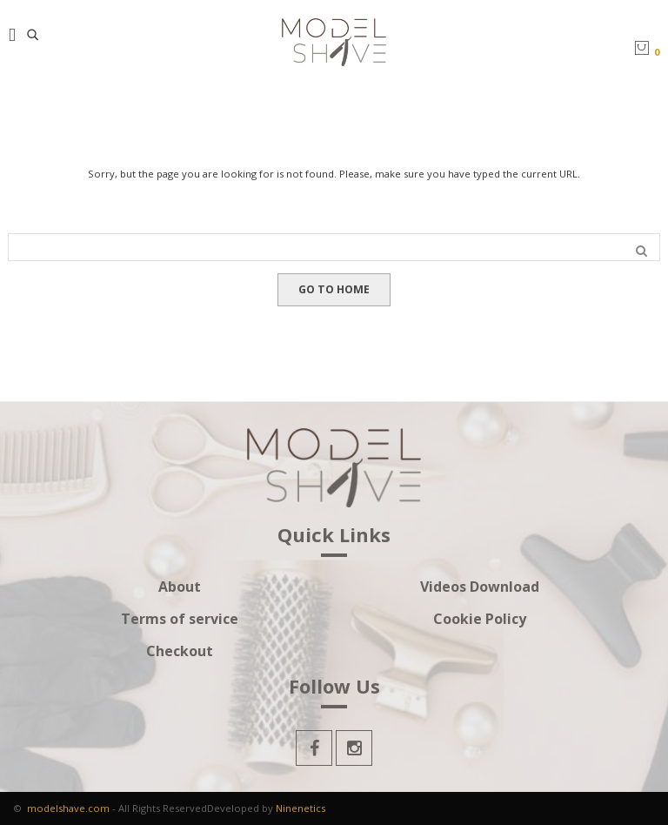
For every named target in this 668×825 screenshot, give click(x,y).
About (179, 587)
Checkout (179, 651)
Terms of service (179, 619)
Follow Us (334, 687)
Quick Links (334, 536)
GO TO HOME (334, 289)
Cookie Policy (479, 619)
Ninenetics (300, 808)
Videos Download (479, 587)
